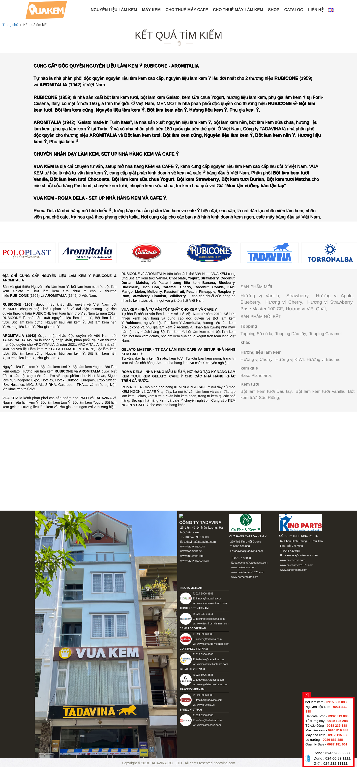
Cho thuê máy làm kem (238, 10)
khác (245, 342)
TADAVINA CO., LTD (166, 763)
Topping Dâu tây (290, 333)
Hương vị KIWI (289, 359)
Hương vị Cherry (283, 302)
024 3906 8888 (337, 753)
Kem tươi (249, 384)
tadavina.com (224, 763)
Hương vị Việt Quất (306, 308)
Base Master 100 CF (261, 308)
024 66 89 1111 (338, 758)
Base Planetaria (255, 375)
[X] (306, 695)
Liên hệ (315, 10)
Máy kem (151, 10)
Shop (273, 10)
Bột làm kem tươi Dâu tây (266, 391)
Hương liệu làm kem (261, 352)
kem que (249, 368)
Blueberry (250, 302)
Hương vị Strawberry (330, 302)
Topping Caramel (325, 333)
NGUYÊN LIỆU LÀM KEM (114, 10)
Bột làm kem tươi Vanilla (320, 391)
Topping (248, 326)
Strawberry (297, 295)
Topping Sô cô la (256, 333)
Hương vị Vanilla (259, 295)
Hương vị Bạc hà (323, 359)
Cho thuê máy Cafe (187, 10)
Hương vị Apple (334, 295)
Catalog (293, 10)
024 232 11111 (335, 764)
